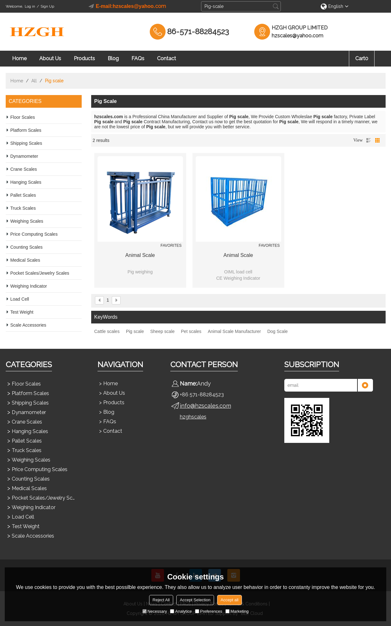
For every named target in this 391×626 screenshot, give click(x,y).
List (368, 140)
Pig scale (135, 331)
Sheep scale (162, 331)
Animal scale (140, 255)
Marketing (237, 611)
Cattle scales (107, 331)
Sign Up (47, 6)
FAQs (137, 58)
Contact (166, 58)
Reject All (161, 599)
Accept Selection (195, 599)
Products (84, 58)
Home (19, 58)
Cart (361, 58)
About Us (50, 58)
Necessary (154, 611)
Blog (113, 58)
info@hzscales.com (205, 405)
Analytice (181, 611)
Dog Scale (277, 331)
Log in (30, 6)
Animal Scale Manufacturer (234, 331)
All (34, 80)
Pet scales (191, 331)
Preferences (208, 611)
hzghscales (193, 417)
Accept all (229, 599)
